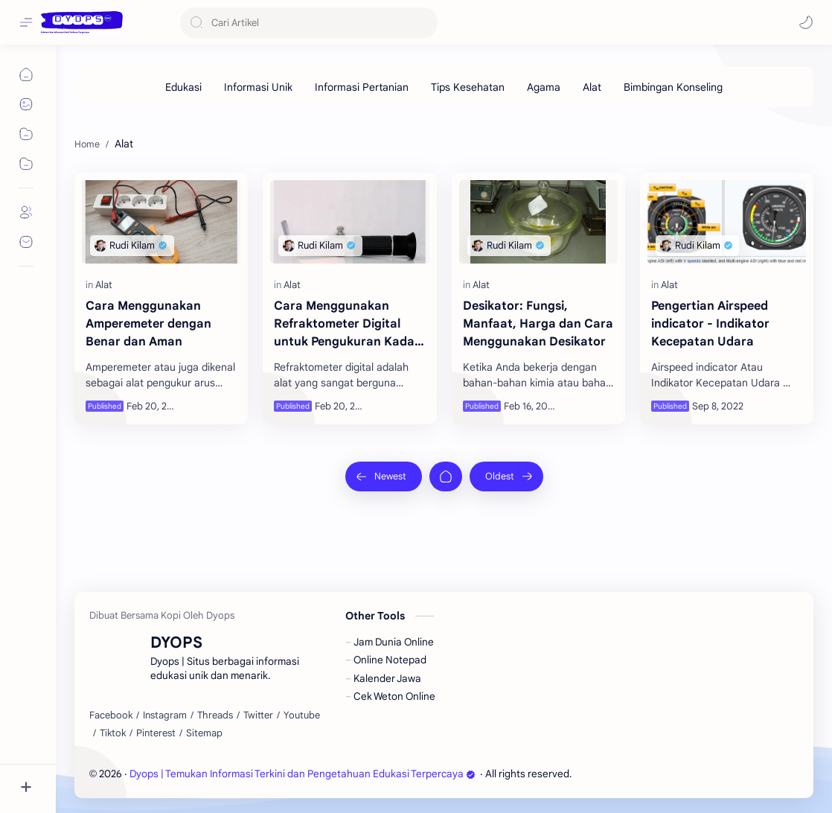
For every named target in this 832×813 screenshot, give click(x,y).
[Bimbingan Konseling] (673, 87)
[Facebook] (110, 715)
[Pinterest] (156, 733)
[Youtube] (302, 715)
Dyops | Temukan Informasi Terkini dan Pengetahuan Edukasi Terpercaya (302, 774)
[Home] (445, 476)
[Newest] (383, 476)
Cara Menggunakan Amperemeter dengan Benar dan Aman (148, 324)
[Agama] (543, 87)
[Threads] (215, 715)
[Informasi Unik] (258, 87)
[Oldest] (506, 476)
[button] (806, 22)
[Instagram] (165, 715)
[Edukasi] (183, 87)
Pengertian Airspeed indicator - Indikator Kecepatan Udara (710, 324)
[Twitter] (258, 715)
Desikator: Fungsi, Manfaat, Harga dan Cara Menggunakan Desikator (538, 324)
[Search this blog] (309, 22)
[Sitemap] (204, 733)
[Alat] (592, 87)
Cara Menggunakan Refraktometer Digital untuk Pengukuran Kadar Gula (347, 325)
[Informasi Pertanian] (362, 87)
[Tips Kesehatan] (468, 87)
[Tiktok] (113, 733)
